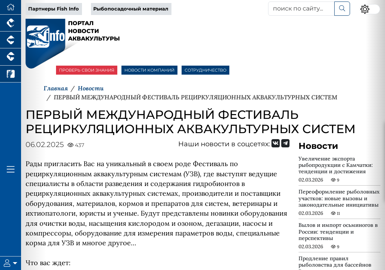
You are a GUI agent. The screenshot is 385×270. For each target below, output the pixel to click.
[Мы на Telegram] (285, 143)
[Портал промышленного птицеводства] (10, 23)
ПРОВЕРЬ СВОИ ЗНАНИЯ (86, 70)
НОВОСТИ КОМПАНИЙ (149, 70)
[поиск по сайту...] (301, 9)
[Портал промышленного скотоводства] (10, 56)
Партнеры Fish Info (53, 9)
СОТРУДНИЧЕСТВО (205, 70)
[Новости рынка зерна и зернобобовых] (10, 74)
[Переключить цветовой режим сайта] (370, 9)
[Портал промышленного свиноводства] (10, 40)
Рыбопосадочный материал (130, 9)
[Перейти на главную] (10, 7)
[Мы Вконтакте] (275, 143)
